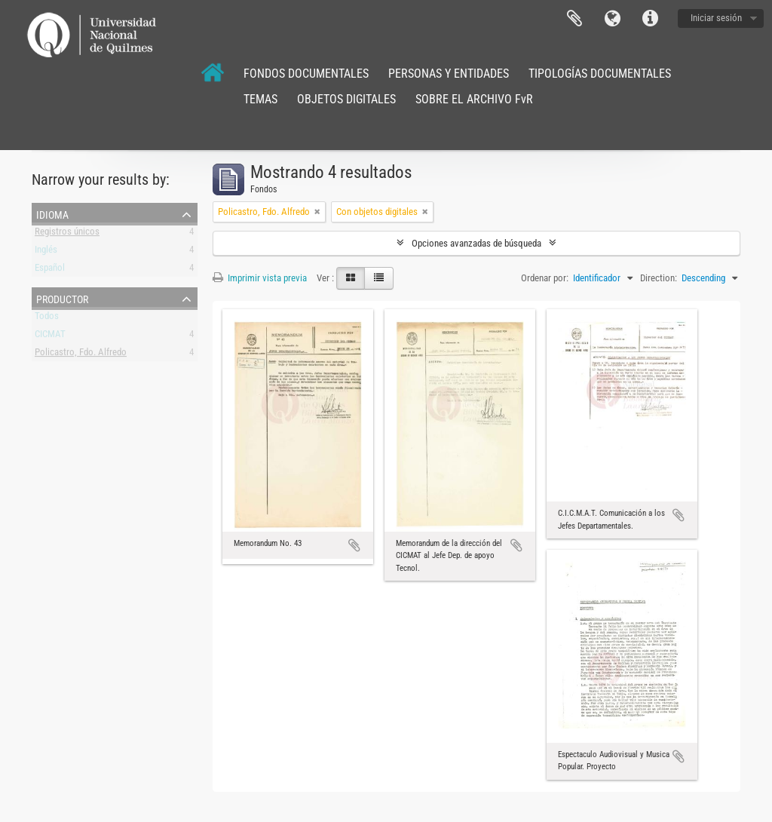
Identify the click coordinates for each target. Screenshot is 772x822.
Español (50, 270)
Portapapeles (574, 19)
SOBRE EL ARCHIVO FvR (474, 99)
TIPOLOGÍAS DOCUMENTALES (599, 73)
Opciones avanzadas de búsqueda (476, 243)
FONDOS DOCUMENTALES (306, 73)
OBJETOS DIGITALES (346, 99)
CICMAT (50, 336)
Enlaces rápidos (650, 19)
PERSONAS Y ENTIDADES (448, 73)
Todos (47, 318)
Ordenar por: (544, 278)
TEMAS (260, 99)
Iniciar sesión (716, 17)
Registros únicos (67, 234)
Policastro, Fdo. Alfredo (81, 354)
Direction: (658, 278)
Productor (62, 298)
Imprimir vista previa (260, 278)
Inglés (46, 252)
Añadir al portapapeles (354, 545)
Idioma (612, 19)
